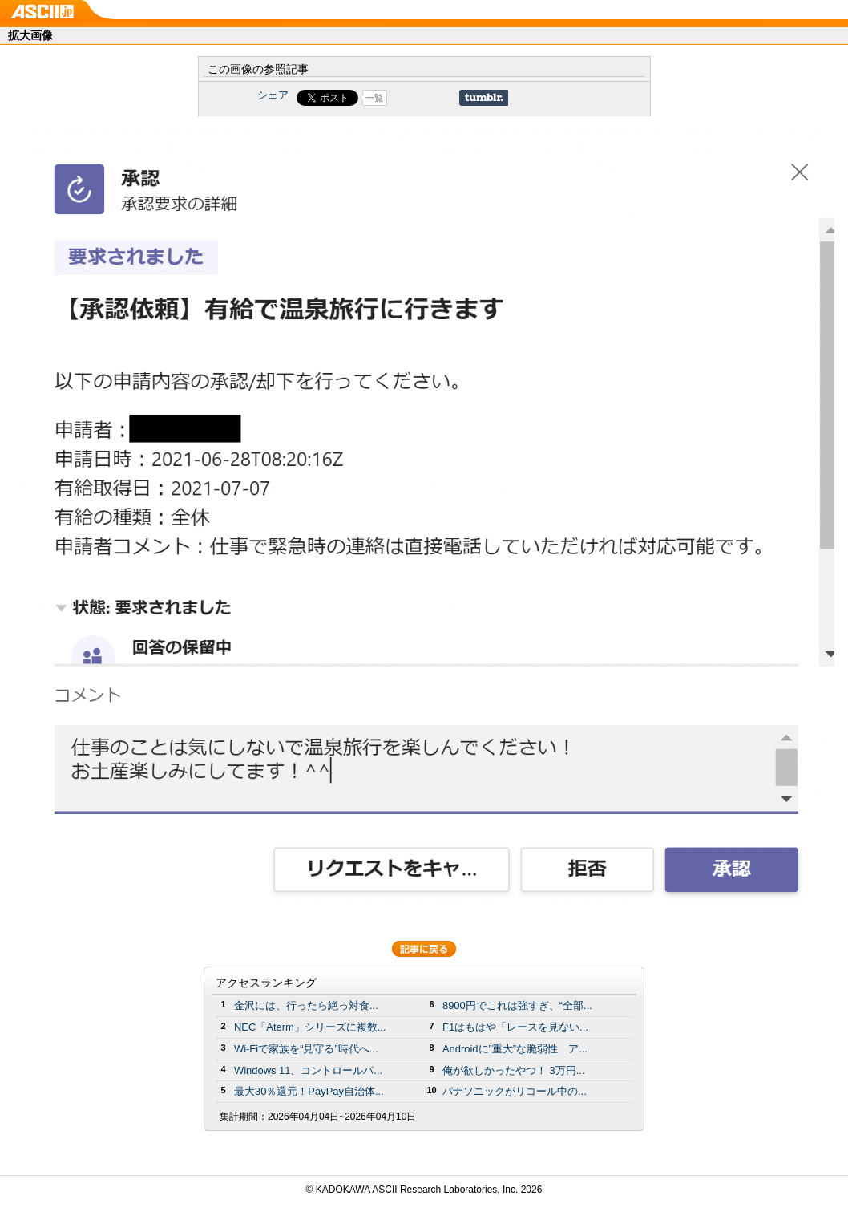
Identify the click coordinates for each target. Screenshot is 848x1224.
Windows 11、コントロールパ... (308, 1070)
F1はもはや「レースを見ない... (515, 1027)
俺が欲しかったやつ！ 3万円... (513, 1070)
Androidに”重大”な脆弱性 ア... (515, 1049)
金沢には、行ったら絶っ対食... (306, 1005)
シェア (273, 95)
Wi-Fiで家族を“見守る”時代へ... (306, 1049)
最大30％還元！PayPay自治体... (309, 1091)
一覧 (374, 98)
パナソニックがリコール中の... (514, 1091)
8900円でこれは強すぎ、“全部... (517, 1005)
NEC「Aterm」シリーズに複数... (310, 1027)
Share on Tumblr (483, 98)
